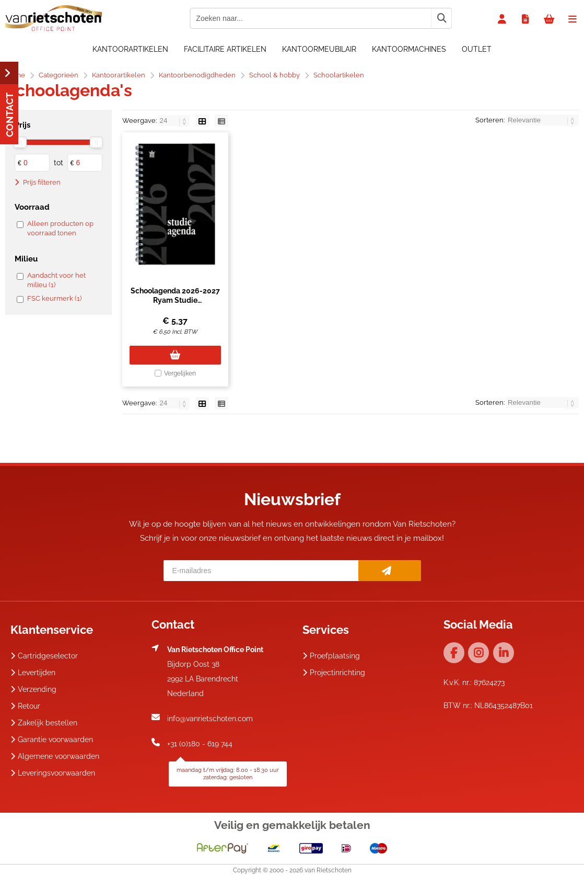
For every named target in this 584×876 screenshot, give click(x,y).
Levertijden (32, 672)
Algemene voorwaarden (54, 756)
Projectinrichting (333, 672)
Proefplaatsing (331, 656)
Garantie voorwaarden (51, 739)
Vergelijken (180, 373)
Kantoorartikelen (130, 49)
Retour (25, 706)
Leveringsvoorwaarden (52, 773)
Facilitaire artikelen (225, 49)
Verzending (33, 689)
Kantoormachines (409, 49)
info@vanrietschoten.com (210, 718)
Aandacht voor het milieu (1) (56, 280)
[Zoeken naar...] (441, 18)
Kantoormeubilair (319, 49)
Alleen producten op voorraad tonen (60, 228)
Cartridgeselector (44, 656)
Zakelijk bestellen (43, 723)
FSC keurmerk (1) (54, 298)
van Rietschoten (328, 870)
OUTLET (477, 49)
